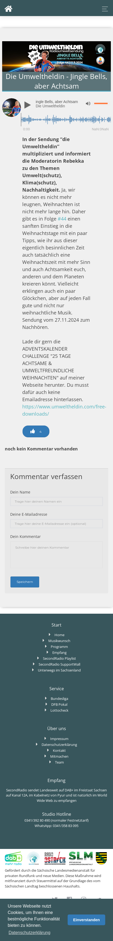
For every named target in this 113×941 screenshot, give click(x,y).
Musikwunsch (59, 640)
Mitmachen (59, 756)
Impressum (59, 738)
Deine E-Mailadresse (28, 514)
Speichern (25, 582)
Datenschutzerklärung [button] (29, 932)
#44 (62, 218)
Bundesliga (59, 698)
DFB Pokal (59, 704)
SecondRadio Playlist (59, 658)
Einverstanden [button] (86, 920)
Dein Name (20, 492)
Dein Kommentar (25, 536)
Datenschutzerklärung (59, 744)
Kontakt (59, 750)
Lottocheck (59, 710)
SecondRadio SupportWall (59, 664)
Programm (59, 646)
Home (59, 634)
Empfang (59, 652)
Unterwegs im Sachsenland (59, 670)
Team (59, 762)
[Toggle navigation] (103, 9)
